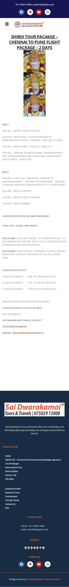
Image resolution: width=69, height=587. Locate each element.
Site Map (9, 479)
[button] (7, 24)
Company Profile (13, 489)
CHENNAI (25, 203)
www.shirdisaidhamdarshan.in (27, 332)
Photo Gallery (11, 471)
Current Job (10, 475)
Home (8, 456)
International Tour (13, 467)
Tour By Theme (12, 500)
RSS (7, 508)
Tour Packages (12, 463)
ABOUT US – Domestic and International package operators (33, 460)
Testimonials (11, 496)
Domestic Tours (12, 492)
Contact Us (10, 504)
